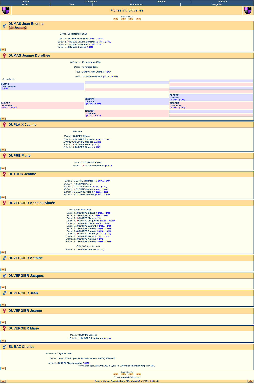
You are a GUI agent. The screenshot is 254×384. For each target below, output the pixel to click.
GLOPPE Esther (83, 144)
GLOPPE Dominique (84, 181)
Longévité (217, 4)
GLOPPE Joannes (85, 194)
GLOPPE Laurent (174, 96)
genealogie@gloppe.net (130, 377)
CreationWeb (133, 381)
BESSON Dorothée (90, 112)
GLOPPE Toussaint (85, 139)
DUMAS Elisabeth (78, 44)
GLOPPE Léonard (87, 249)
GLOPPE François (92, 162)
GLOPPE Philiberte (94, 165)
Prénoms (161, 1)
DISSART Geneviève (176, 104)
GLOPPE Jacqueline (88, 220)
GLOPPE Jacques (84, 142)
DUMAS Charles (77, 47)
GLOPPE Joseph (84, 192)
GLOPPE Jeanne (84, 189)
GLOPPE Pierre (84, 184)
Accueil (25, 1)
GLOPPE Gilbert (81, 136)
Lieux (71, 4)
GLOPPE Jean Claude (92, 338)
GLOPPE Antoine (89, 100)
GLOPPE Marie (86, 218)
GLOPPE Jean (83, 209)
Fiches (25, 4)
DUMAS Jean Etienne (93, 72)
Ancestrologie (118, 381)
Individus (223, 1)
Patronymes (91, 1)
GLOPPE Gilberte (84, 147)
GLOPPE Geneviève (78, 38)
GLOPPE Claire (86, 223)
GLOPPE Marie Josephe (69, 363)
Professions (136, 4)
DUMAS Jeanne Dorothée (82, 42)
